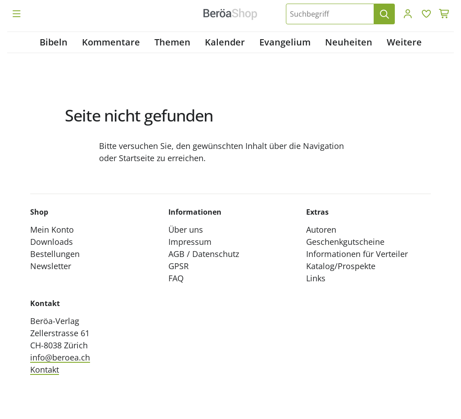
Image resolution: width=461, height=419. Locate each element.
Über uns (185, 229)
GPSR (178, 266)
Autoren (321, 229)
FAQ (176, 278)
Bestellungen (55, 253)
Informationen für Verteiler (357, 253)
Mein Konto (52, 229)
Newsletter (50, 266)
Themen (172, 42)
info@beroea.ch (60, 357)
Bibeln (54, 42)
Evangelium (285, 42)
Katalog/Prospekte (340, 266)
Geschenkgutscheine (345, 241)
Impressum (190, 241)
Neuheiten (348, 42)
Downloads (51, 241)
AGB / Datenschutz (203, 253)
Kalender (225, 42)
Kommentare (111, 42)
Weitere (404, 42)
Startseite (136, 158)
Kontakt (44, 369)
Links (315, 278)
